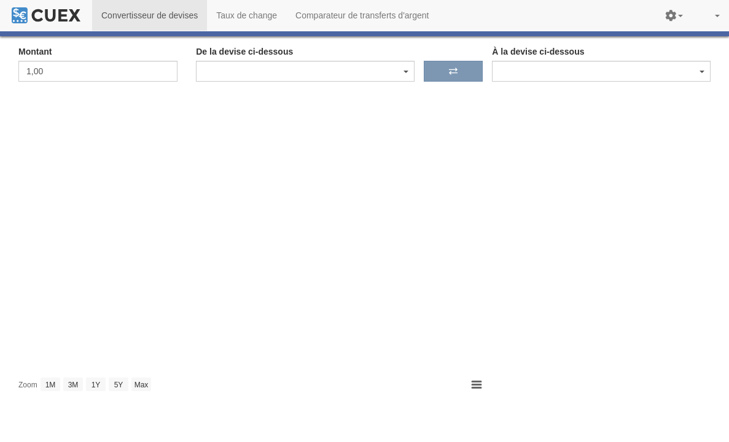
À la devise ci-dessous (538, 51)
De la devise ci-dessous (244, 51)
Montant (35, 51)
